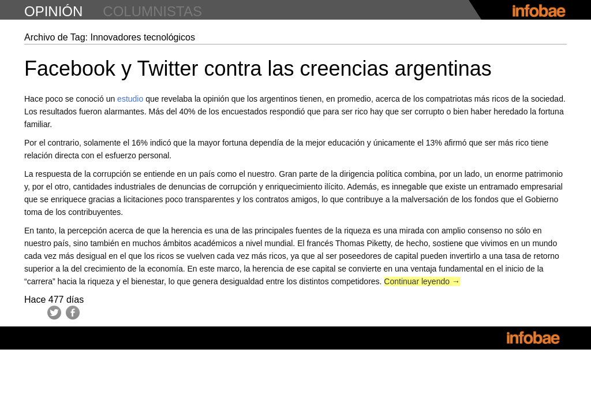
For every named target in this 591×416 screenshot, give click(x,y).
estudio (130, 98)
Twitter (54, 313)
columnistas (152, 11)
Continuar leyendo (422, 281)
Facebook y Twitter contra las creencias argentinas (258, 68)
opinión (53, 11)
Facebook (73, 313)
